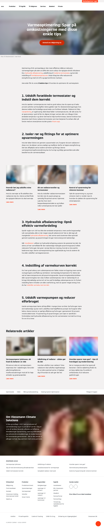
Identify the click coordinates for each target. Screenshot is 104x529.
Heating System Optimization (50, 392)
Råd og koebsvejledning (30, 392)
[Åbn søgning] (97, 6)
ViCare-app (56, 122)
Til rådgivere (33, 6)
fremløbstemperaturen (39, 75)
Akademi (52, 6)
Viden (18, 392)
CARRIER (24, 522)
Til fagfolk (22, 6)
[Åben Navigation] (2, 6)
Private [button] (60, 6)
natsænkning (26, 112)
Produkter (12, 6)
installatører (29, 243)
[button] (98, 523)
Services (43, 6)
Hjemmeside (10, 392)
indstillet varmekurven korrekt (38, 285)
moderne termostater (62, 73)
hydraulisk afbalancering (34, 73)
